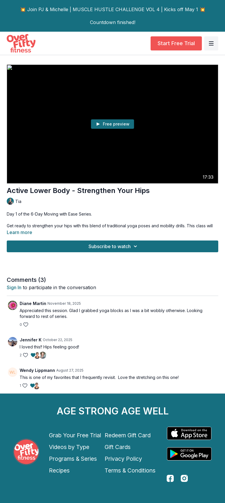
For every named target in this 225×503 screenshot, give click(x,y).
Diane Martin (33, 303)
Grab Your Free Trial (75, 435)
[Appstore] (189, 433)
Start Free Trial (176, 43)
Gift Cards (118, 447)
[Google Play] (189, 453)
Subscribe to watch (113, 246)
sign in (14, 287)
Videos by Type (69, 447)
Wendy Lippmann (37, 370)
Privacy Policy (123, 458)
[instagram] (184, 478)
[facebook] (170, 478)
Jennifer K (31, 339)
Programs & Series (73, 458)
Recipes (59, 470)
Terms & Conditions (130, 470)
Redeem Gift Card (128, 435)
